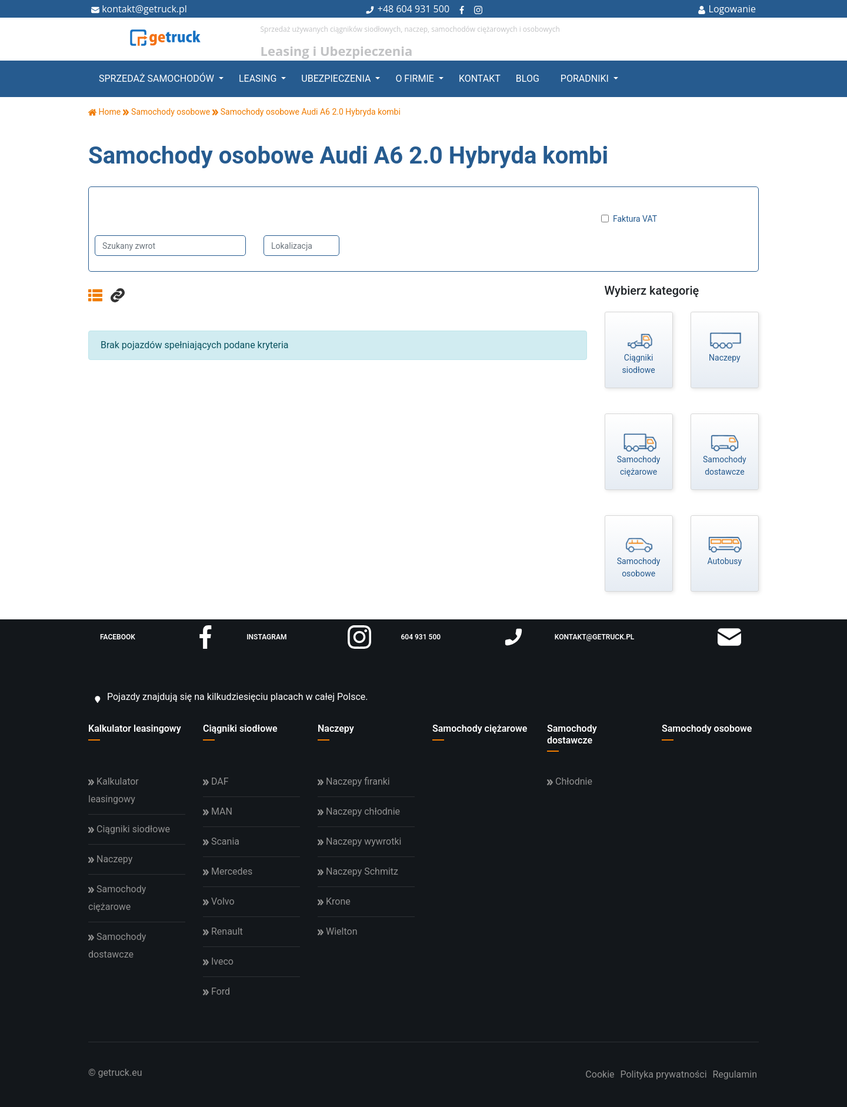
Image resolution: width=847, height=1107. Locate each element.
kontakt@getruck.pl (139, 8)
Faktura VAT (635, 219)
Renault (223, 931)
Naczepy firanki (354, 781)
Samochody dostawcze (572, 734)
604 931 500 (422, 8)
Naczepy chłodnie (359, 811)
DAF (216, 781)
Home (104, 111)
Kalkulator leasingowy (134, 728)
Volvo (219, 901)
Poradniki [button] (586, 78)
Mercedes (227, 871)
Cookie (599, 1074)
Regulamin (735, 1074)
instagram (308, 637)
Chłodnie (569, 781)
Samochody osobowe (707, 728)
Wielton (337, 931)
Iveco (218, 961)
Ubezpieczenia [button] (337, 78)
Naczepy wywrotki (359, 841)
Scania (221, 841)
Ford (216, 991)
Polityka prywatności (663, 1074)
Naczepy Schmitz (358, 871)
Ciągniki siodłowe (240, 728)
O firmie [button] (415, 78)
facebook (158, 637)
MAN (217, 811)
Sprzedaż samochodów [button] (157, 78)
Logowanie (727, 8)
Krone (334, 901)
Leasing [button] (259, 78)
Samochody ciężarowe (479, 728)
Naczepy (336, 728)
